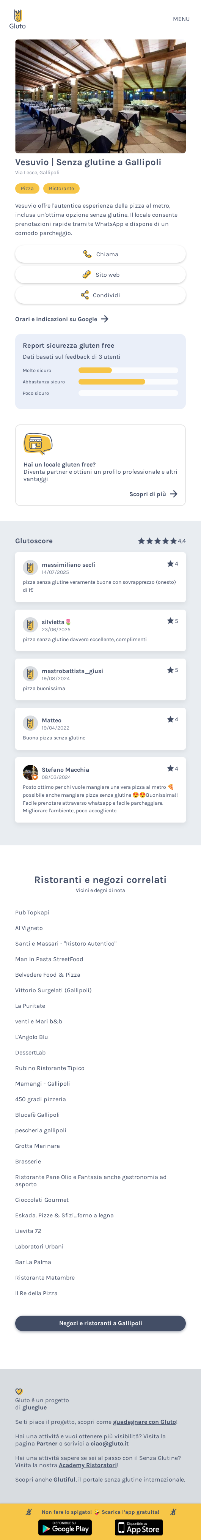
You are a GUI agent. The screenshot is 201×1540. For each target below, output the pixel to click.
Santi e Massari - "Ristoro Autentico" (65, 943)
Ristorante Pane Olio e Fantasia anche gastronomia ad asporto (91, 1180)
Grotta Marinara (37, 1145)
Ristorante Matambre (45, 1277)
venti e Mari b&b (38, 1021)
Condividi (100, 295)
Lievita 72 (28, 1230)
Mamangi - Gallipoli (42, 1083)
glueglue (34, 1407)
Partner (47, 1443)
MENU (181, 18)
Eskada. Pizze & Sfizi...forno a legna (64, 1215)
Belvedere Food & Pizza (47, 974)
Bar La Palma (33, 1262)
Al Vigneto (29, 928)
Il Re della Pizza (36, 1293)
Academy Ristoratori (88, 1465)
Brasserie (28, 1161)
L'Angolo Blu (31, 1036)
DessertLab (30, 1052)
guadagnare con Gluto (144, 1421)
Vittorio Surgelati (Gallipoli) (53, 990)
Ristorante (61, 188)
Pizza (27, 188)
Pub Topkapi (32, 912)
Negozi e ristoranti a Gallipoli (100, 1323)
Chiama (100, 254)
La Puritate (30, 1005)
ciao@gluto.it (110, 1443)
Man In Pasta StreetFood (49, 959)
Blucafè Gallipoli (37, 1114)
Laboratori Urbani (39, 1246)
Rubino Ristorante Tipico (50, 1068)
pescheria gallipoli (40, 1130)
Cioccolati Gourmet (42, 1199)
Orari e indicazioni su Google (61, 319)
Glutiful (64, 1479)
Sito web (100, 274)
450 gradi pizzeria (40, 1099)
